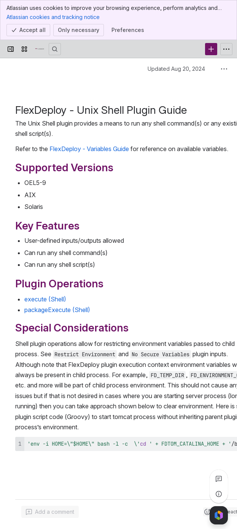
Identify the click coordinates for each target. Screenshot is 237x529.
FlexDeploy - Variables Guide (89, 149)
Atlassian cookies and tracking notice (53, 16)
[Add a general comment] (50, 512)
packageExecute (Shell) (57, 310)
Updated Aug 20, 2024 (176, 68)
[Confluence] (39, 49)
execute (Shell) (45, 299)
